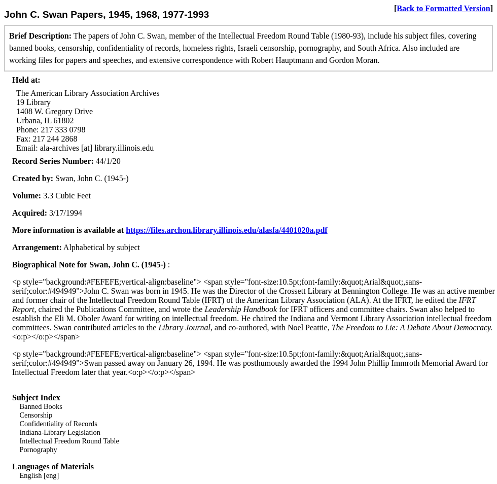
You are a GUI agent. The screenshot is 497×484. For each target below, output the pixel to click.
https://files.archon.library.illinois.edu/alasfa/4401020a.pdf (227, 230)
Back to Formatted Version (443, 8)
